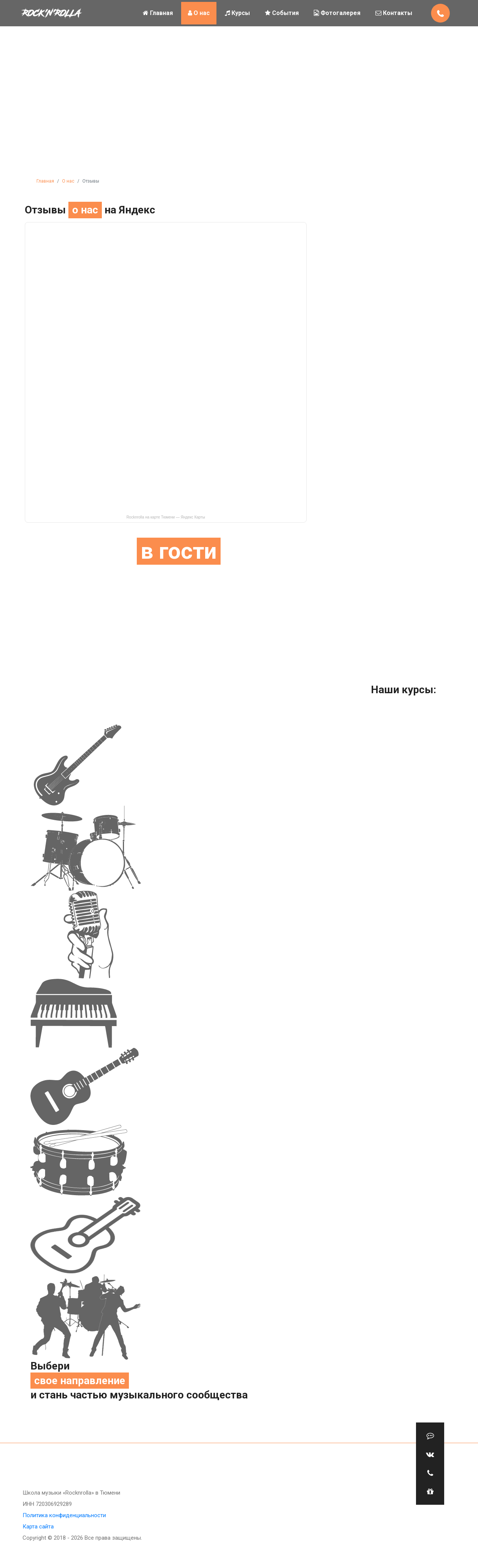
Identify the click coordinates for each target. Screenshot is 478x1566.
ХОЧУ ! (386, 559)
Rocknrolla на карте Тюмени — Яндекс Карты (165, 517)
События (282, 13)
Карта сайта (38, 1526)
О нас (199, 13)
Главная (158, 13)
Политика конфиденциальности (64, 1515)
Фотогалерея (337, 13)
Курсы (237, 13)
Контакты (393, 13)
